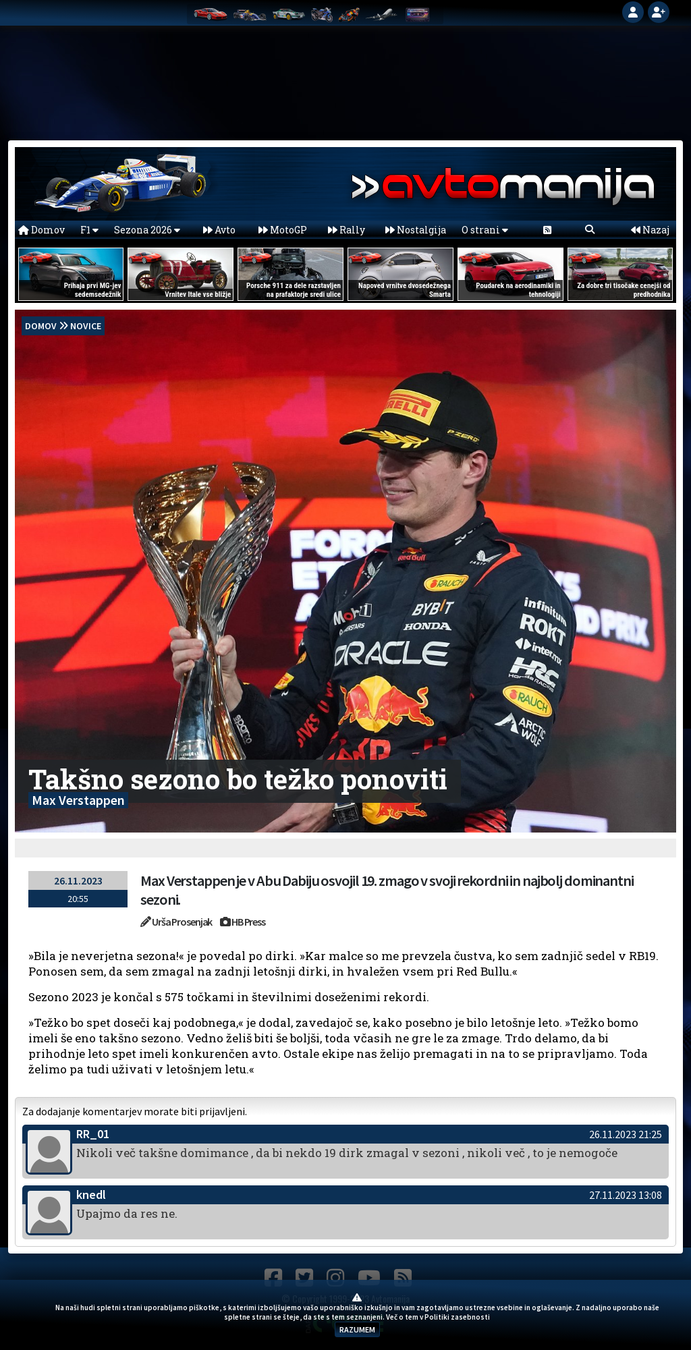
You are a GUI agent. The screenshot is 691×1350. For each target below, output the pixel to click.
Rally (346, 229)
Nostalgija (415, 229)
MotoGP (282, 229)
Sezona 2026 (147, 229)
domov (41, 326)
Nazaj (650, 229)
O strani (485, 229)
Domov (41, 229)
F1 (89, 229)
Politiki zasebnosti (457, 1317)
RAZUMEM (357, 1329)
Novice (85, 326)
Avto (219, 229)
